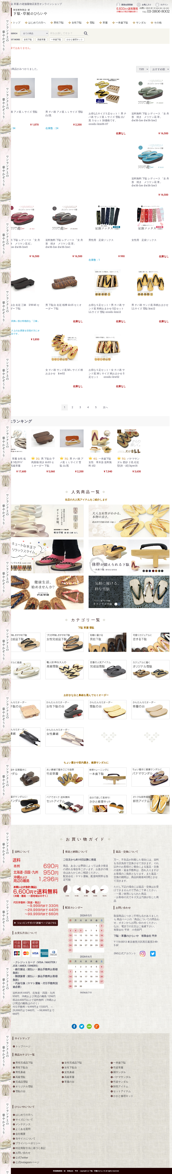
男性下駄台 (21, 1067)
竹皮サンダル (120, 1081)
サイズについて (24, 1119)
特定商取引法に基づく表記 (30, 1148)
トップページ (22, 1046)
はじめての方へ (37, 22)
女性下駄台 (70, 1067)
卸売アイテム (120, 1086)
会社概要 (20, 1133)
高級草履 (41, 39)
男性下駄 (59, 22)
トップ (16, 22)
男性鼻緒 (20, 1072)
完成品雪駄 (21, 1081)
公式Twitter (21, 1157)
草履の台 (69, 1081)
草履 (105, 22)
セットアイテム (122, 1091)
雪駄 (92, 22)
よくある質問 (22, 1129)
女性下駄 (77, 22)
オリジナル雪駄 (24, 1086)
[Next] (105, 407)
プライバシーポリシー (27, 1143)
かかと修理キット (75, 39)
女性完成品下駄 (73, 1062)
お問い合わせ (22, 1152)
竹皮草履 (118, 1067)
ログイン (161, 4)
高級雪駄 (20, 1077)
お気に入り (143, 4)
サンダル (141, 22)
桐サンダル (119, 1072)
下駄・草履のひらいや (97, 1171)
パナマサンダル (122, 1077)
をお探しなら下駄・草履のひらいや (25, 12)
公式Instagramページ (27, 1162)
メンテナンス (22, 1124)
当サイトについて (25, 1138)
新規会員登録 (124, 4)
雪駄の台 (20, 1091)
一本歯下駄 (122, 22)
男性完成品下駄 (24, 1062)
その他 (158, 22)
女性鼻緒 (69, 1072)
